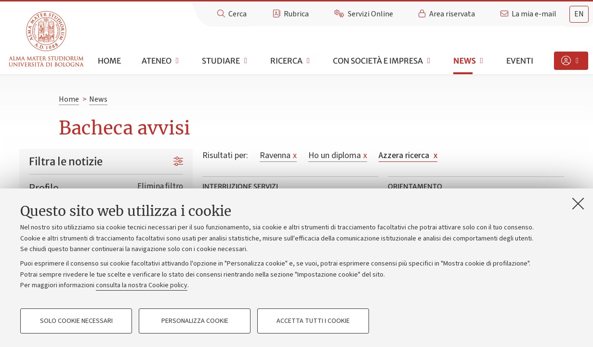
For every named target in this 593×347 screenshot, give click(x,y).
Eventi (519, 61)
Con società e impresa (378, 61)
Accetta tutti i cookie (313, 321)
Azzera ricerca (408, 155)
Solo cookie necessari (76, 321)
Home (109, 61)
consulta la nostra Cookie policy (141, 285)
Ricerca (286, 61)
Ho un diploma (337, 155)
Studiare (221, 61)
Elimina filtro (160, 186)
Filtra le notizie (66, 161)
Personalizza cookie (194, 321)
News (464, 61)
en (579, 14)
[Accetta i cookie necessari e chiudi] (578, 203)
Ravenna (278, 155)
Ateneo (156, 61)
